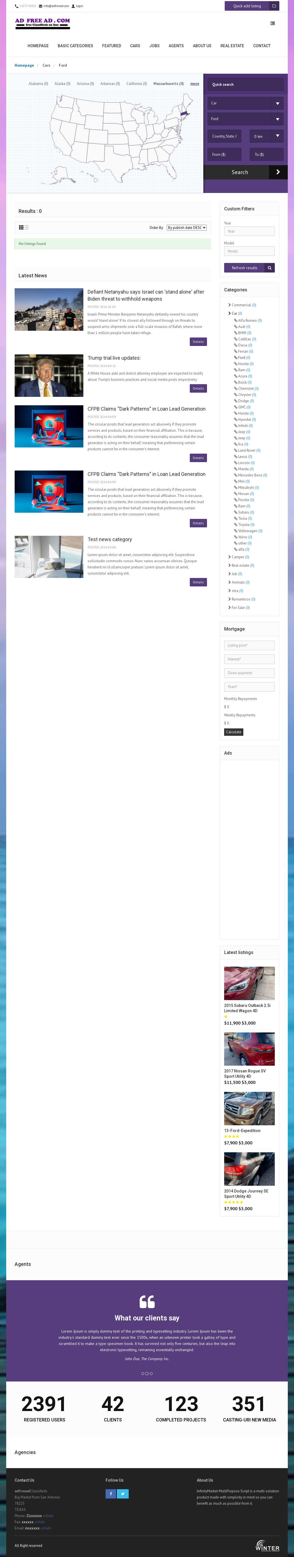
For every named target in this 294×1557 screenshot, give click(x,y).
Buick (243, 382)
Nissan (244, 493)
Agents (176, 46)
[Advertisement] (249, 848)
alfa (242, 549)
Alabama (38, 83)
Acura (243, 376)
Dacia (243, 345)
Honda (244, 363)
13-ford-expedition (242, 1130)
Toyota (244, 524)
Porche (244, 500)
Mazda (244, 469)
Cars (135, 46)
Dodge (244, 401)
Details (198, 341)
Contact (262, 46)
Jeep (242, 431)
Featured (111, 46)
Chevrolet (246, 388)
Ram (242, 370)
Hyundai (245, 419)
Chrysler (245, 394)
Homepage (38, 46)
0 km (258, 136)
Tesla (243, 518)
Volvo (243, 537)
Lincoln (244, 462)
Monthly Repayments (240, 698)
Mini (242, 481)
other (243, 543)
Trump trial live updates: (114, 358)
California (136, 83)
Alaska (62, 83)
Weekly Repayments (239, 715)
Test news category (110, 539)
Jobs (154, 46)
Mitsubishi (246, 487)
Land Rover (247, 450)
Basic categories (75, 46)
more (194, 83)
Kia (241, 444)
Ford (242, 357)
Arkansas (110, 83)
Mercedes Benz (250, 475)
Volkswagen (248, 530)
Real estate (232, 46)
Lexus (243, 456)
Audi (242, 326)
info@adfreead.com (54, 6)
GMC (242, 407)
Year (227, 223)
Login (77, 6)
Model (229, 243)
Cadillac (245, 339)
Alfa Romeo (248, 320)
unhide (48, 1515)
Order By (156, 227)
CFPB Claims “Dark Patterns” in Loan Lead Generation (147, 409)
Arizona (85, 83)
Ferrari (243, 351)
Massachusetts (168, 83)
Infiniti (243, 425)
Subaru (244, 512)
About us (202, 46)
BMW (242, 332)
